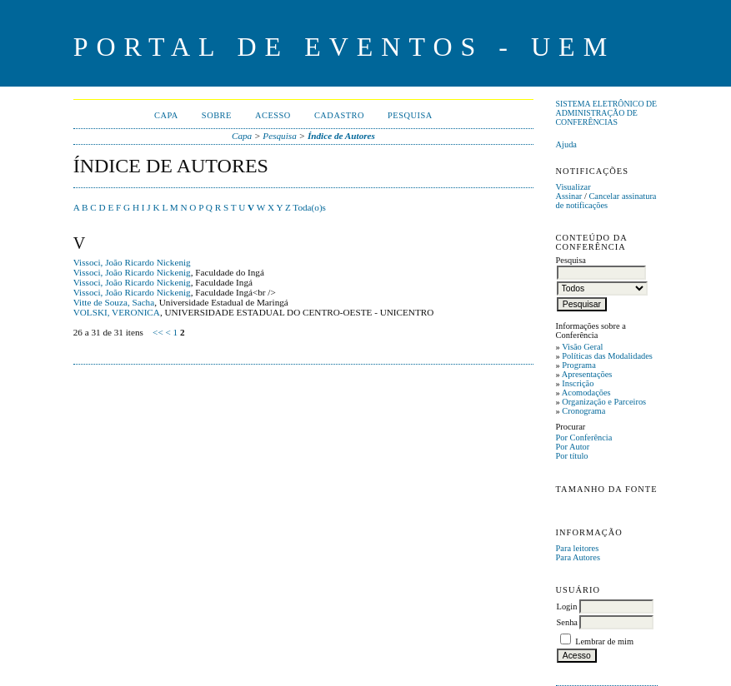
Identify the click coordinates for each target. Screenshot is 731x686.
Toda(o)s (309, 207)
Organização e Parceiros (604, 401)
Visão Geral (582, 346)
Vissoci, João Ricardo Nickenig (132, 262)
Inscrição (577, 383)
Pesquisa (410, 115)
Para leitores (577, 548)
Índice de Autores (341, 136)
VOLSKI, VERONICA (116, 312)
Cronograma (583, 410)
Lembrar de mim (604, 641)
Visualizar (573, 186)
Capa (166, 115)
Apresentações (587, 374)
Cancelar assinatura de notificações (606, 200)
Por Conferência (584, 437)
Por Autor (573, 446)
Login (567, 606)
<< (158, 332)
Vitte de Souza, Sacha (114, 302)
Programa (578, 365)
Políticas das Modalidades (607, 355)
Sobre (217, 115)
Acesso (273, 115)
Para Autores (578, 557)
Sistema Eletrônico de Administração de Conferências (607, 113)
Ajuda (566, 144)
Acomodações (586, 392)
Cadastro (339, 115)
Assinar (569, 196)
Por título (572, 455)
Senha (567, 622)
